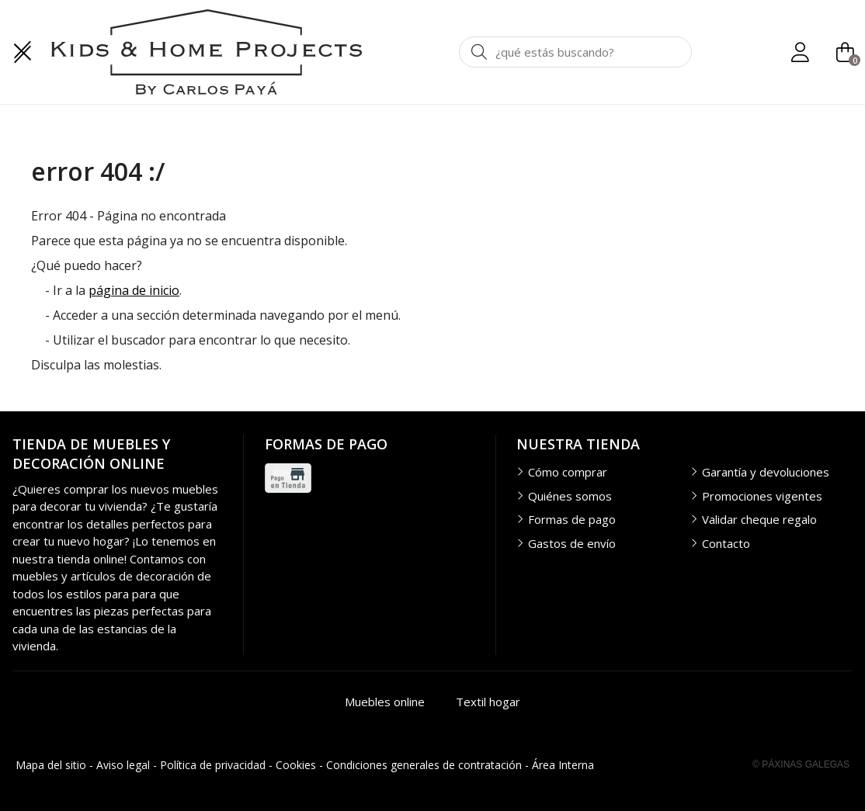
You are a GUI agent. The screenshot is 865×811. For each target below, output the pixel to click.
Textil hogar (488, 701)
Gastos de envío (572, 543)
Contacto (726, 543)
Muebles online (385, 701)
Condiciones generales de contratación (424, 764)
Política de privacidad (213, 764)
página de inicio (134, 290)
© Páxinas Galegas (800, 764)
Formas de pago (572, 519)
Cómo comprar (567, 472)
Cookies (296, 764)
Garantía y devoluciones (765, 472)
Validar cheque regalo (759, 519)
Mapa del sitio (51, 764)
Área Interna (563, 764)
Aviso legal (123, 764)
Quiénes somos (570, 496)
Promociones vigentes (762, 496)
